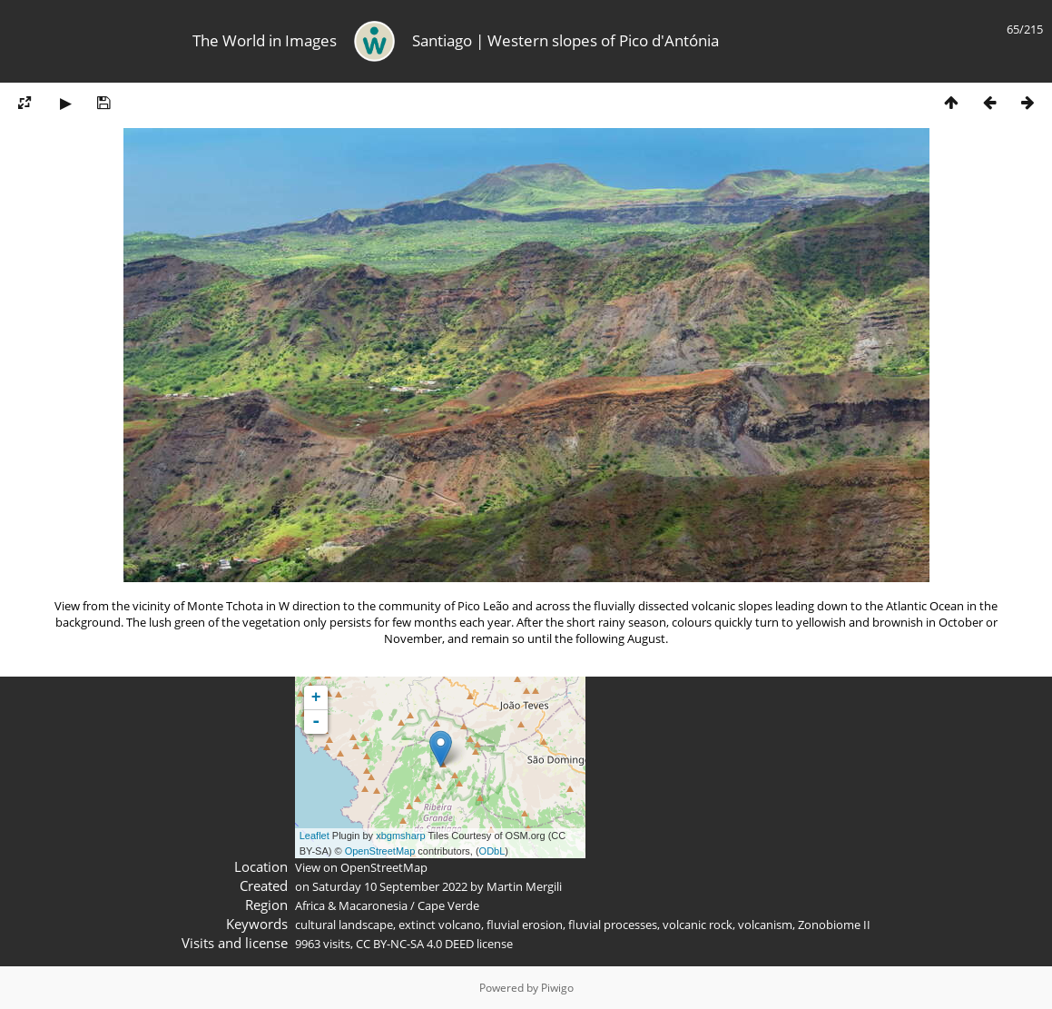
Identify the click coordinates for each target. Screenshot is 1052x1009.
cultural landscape (344, 924)
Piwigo (557, 987)
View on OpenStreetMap (361, 867)
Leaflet (314, 835)
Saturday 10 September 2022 (389, 886)
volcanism (765, 924)
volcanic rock (697, 924)
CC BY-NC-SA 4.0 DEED (415, 943)
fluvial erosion (525, 924)
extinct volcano (439, 924)
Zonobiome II (834, 924)
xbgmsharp (400, 835)
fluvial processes (612, 924)
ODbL (492, 851)
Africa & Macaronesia (351, 905)
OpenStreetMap (380, 851)
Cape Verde (448, 905)
